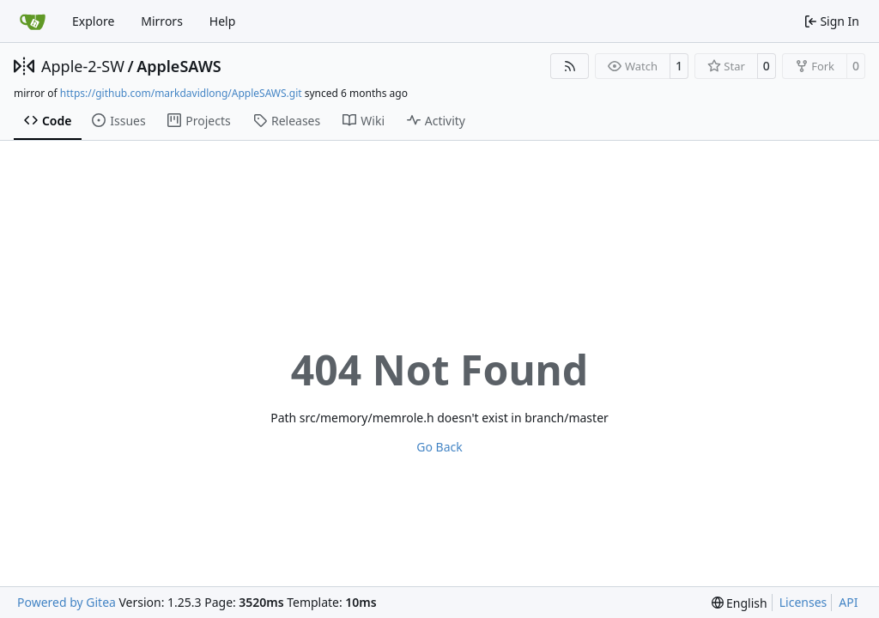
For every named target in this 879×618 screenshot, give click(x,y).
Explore (93, 21)
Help (222, 21)
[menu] (739, 603)
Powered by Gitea (66, 602)
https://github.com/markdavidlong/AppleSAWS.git (181, 93)
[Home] (33, 21)
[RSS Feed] (570, 66)
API (848, 602)
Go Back (439, 447)
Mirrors (162, 21)
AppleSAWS (178, 66)
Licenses (803, 602)
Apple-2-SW (82, 66)
